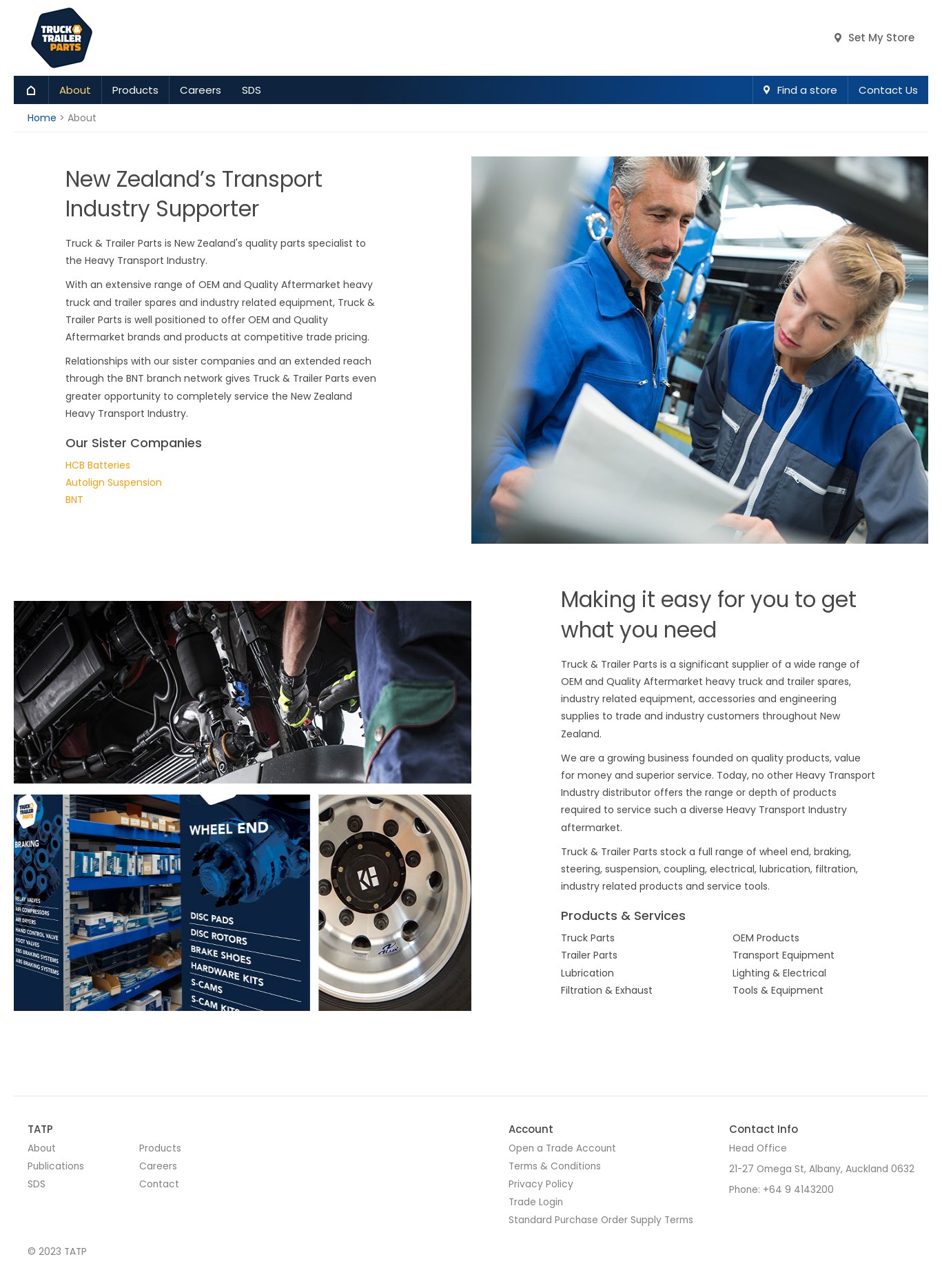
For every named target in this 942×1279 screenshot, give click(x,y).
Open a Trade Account (562, 1148)
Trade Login (536, 1202)
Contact (159, 1184)
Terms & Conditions (555, 1166)
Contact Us (888, 90)
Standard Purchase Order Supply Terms (601, 1220)
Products (135, 90)
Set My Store (881, 37)
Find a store (807, 90)
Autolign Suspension (113, 482)
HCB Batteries (97, 465)
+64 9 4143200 (798, 1189)
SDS (251, 90)
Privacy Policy (541, 1184)
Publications (56, 1166)
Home (31, 90)
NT (77, 500)
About (75, 90)
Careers (200, 90)
